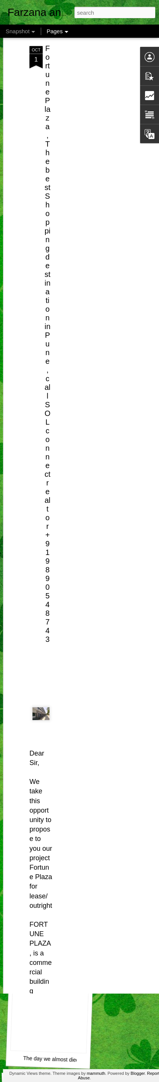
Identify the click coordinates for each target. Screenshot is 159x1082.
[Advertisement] (94, 69)
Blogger (138, 1073)
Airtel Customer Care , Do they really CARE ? (78, 951)
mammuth (96, 1073)
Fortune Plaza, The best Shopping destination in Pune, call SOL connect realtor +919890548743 (48, 315)
